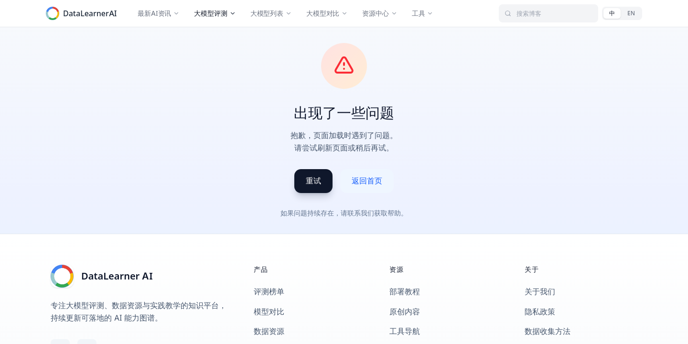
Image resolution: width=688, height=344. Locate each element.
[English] (631, 13)
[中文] (612, 13)
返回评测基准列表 (115, 39)
